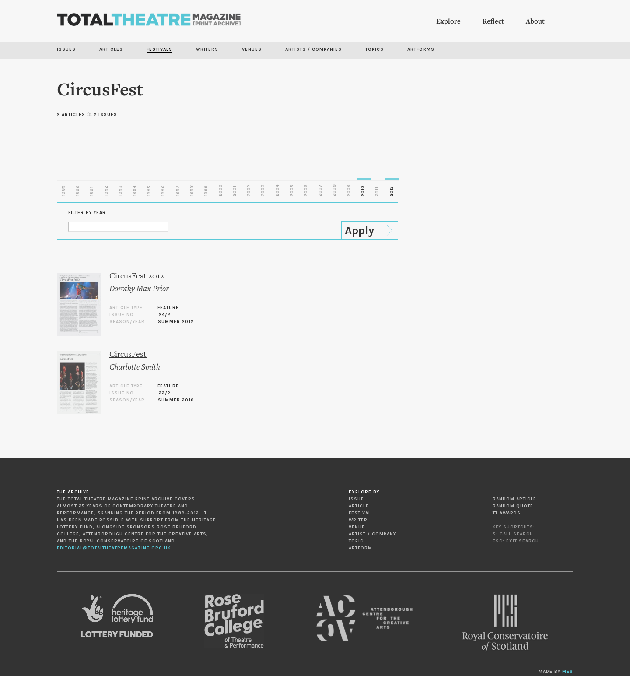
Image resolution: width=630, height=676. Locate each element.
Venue (357, 527)
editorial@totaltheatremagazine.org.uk (114, 548)
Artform (360, 548)
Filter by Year (87, 212)
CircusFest (128, 355)
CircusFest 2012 (136, 276)
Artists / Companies (313, 49)
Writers (207, 49)
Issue (356, 499)
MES (567, 671)
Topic (356, 541)
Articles (111, 49)
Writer (358, 520)
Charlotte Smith (134, 367)
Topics (374, 49)
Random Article (514, 499)
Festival (360, 513)
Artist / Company (372, 534)
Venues (252, 49)
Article (359, 506)
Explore (448, 21)
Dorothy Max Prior (139, 289)
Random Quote (513, 506)
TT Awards (507, 513)
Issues (66, 49)
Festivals (159, 49)
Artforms (420, 49)
